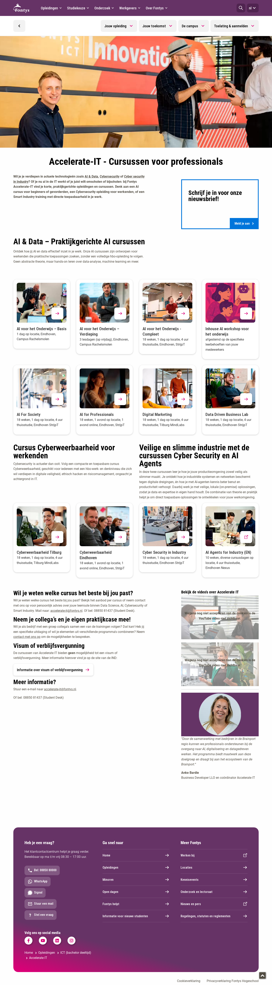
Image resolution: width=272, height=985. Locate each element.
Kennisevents (214, 880)
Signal (35, 894)
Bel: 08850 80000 (42, 871)
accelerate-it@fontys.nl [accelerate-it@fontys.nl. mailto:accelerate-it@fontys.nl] (66, 612)
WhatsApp (37, 882)
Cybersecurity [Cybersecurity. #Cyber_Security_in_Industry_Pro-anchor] (109, 176)
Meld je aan (244, 224)
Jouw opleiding (115, 26)
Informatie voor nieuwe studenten (136, 917)
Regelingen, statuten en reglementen (214, 917)
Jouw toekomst (154, 26)
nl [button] (253, 8)
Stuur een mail (40, 905)
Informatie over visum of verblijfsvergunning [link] (53, 671)
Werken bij (214, 856)
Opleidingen (136, 868)
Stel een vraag (40, 916)
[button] (241, 8)
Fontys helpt (136, 905)
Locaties (214, 868)
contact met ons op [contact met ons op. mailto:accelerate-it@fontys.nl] (26, 638)
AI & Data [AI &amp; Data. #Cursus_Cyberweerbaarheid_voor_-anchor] (91, 176)
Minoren (136, 880)
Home (136, 856)
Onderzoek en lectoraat (214, 893)
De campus (190, 26)
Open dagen (136, 893)
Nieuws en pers (214, 905)
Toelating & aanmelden (231, 26)
